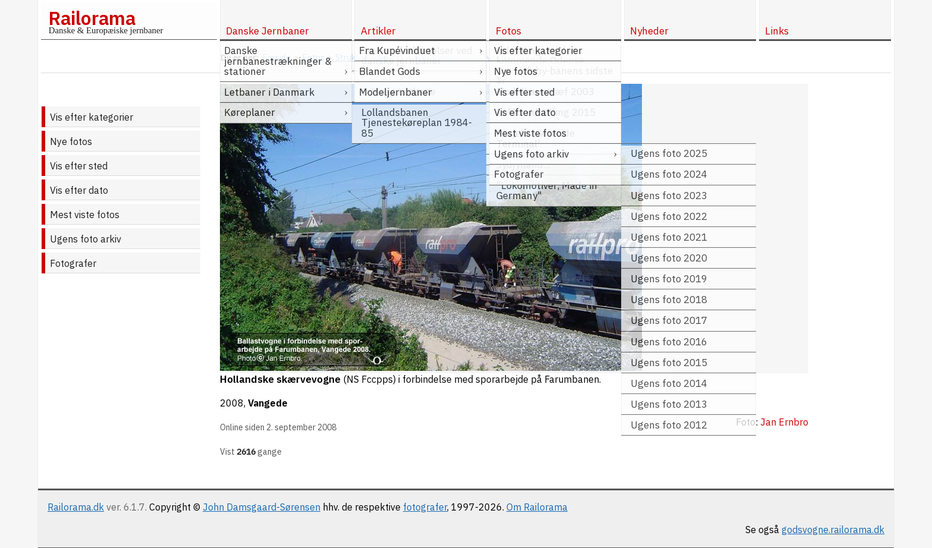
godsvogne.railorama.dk (833, 530)
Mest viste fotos (84, 215)
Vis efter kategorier (91, 117)
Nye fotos (71, 141)
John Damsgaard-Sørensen (261, 507)
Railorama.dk (76, 507)
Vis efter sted (79, 166)
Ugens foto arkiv (85, 239)
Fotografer (73, 263)
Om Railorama (537, 507)
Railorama (92, 18)
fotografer (425, 507)
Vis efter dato (79, 190)
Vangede (268, 403)
